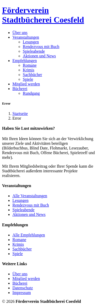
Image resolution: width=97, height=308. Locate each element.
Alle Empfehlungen (28, 235)
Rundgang (31, 93)
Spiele (28, 79)
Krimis (28, 70)
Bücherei (19, 283)
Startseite (20, 113)
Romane (29, 65)
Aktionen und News (39, 56)
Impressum (21, 292)
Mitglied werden (26, 84)
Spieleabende (34, 51)
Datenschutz (22, 288)
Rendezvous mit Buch (41, 46)
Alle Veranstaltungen (29, 196)
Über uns (19, 32)
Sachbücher (32, 74)
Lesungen (31, 42)
